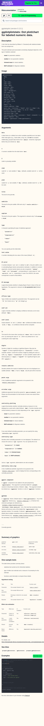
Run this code (38, 656)
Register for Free (32, 3)
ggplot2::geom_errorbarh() (19, 549)
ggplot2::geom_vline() (18, 553)
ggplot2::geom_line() (8, 471)
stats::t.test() (34, 587)
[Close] (41, 3)
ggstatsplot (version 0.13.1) (12, 29)
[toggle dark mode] (4, 15)
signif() (7, 359)
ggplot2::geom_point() (8, 382)
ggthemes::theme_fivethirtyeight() (12, 505)
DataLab (27, 695)
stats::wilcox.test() (35, 590)
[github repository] (9, 15)
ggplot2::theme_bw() (23, 501)
